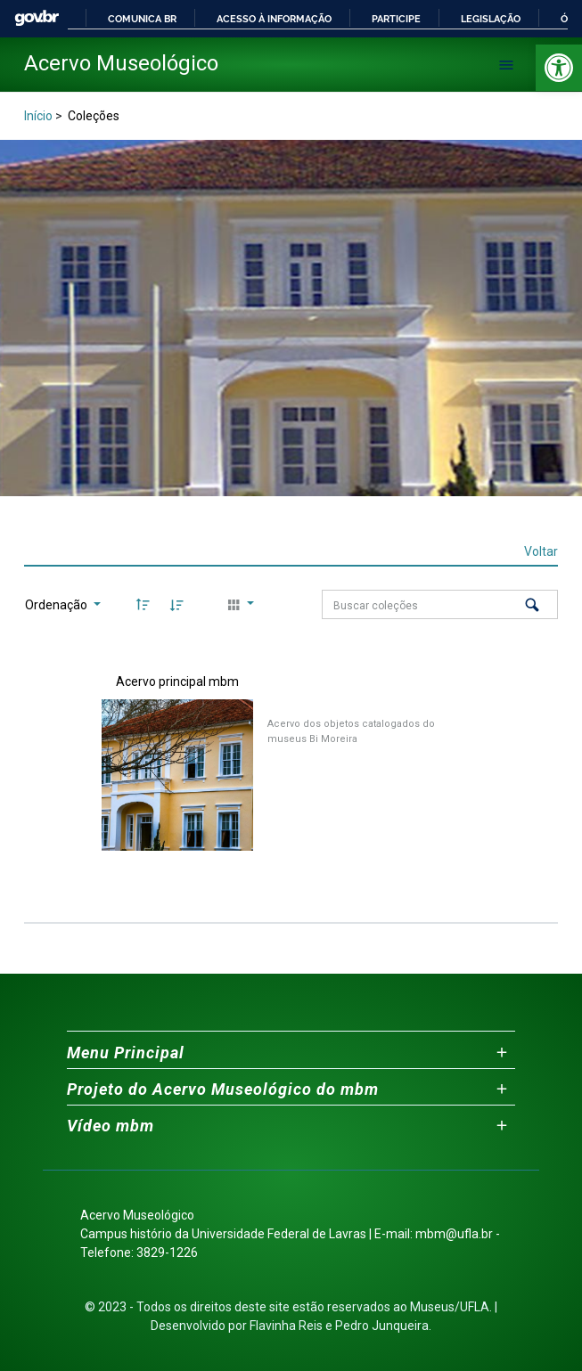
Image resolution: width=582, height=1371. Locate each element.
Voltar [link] (541, 551)
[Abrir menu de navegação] (506, 65)
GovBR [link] (36, 18)
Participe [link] (396, 18)
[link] (559, 68)
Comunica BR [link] (142, 18)
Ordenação (57, 605)
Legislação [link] (491, 18)
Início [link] (38, 116)
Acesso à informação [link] (274, 18)
